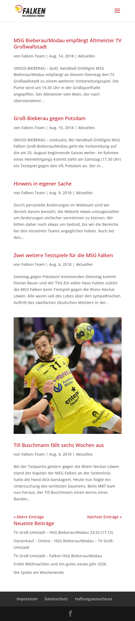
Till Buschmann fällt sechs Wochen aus (59, 445)
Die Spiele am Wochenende (39, 572)
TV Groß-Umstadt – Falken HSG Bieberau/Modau (59, 555)
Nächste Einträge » (104, 516)
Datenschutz (56, 598)
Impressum (27, 598)
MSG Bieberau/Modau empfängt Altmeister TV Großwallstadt (67, 43)
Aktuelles (86, 56)
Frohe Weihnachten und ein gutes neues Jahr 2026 (60, 564)
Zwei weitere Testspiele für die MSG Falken (63, 255)
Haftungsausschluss (93, 598)
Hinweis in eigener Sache (42, 183)
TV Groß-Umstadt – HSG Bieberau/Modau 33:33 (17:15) (63, 532)
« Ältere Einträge (29, 516)
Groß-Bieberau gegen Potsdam (50, 118)
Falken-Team (33, 56)
